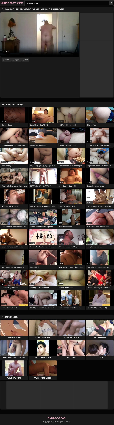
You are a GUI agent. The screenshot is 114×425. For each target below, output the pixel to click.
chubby (7, 60)
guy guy (17, 60)
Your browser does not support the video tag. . (39, 34)
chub (26, 60)
